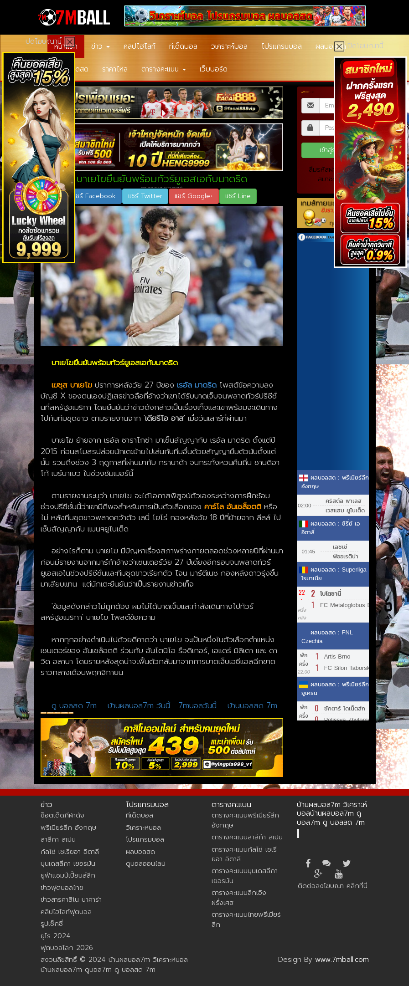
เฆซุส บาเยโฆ (43, 712)
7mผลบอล (71, 712)
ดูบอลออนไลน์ (146, 863)
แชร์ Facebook (94, 196)
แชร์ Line (238, 196)
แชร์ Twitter (145, 196)
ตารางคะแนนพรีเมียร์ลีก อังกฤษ (245, 820)
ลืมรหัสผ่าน (324, 169)
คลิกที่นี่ (357, 886)
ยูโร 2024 (56, 936)
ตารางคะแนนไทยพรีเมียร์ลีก (246, 919)
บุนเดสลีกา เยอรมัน (68, 863)
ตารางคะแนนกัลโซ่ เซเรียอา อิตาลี (244, 854)
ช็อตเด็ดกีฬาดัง (62, 815)
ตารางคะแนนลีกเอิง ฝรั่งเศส (239, 897)
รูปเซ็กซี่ (52, 924)
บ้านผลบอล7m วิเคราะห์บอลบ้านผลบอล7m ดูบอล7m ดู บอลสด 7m (332, 813)
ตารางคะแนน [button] (163, 69)
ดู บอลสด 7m (74, 705)
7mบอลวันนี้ (198, 705)
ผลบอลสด (331, 46)
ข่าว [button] (100, 46)
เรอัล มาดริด (50, 712)
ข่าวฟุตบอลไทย (62, 888)
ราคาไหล (115, 69)
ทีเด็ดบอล (183, 46)
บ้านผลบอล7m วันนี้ (139, 705)
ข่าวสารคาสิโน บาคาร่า (71, 899)
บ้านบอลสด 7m (252, 705)
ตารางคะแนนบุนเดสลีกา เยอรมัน (245, 875)
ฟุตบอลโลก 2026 (67, 948)
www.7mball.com (342, 960)
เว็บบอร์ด (214, 69)
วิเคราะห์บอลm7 (64, 712)
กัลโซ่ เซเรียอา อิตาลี (70, 852)
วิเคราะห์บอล (229, 46)
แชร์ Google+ (194, 196)
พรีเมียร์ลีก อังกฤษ (68, 828)
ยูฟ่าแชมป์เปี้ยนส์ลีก (68, 875)
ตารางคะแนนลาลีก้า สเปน (247, 837)
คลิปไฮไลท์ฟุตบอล (66, 912)
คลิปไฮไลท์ (139, 46)
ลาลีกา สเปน (57, 712)
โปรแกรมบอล (281, 46)
